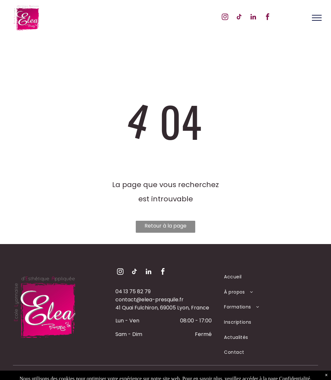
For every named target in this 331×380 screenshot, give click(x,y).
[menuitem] (267, 276)
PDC (217, 374)
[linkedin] (253, 17)
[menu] (316, 17)
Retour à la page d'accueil (165, 227)
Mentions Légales (189, 374)
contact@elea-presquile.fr (149, 299)
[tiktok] (239, 17)
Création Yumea (244, 374)
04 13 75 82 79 (133, 291)
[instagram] (225, 17)
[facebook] (267, 17)
